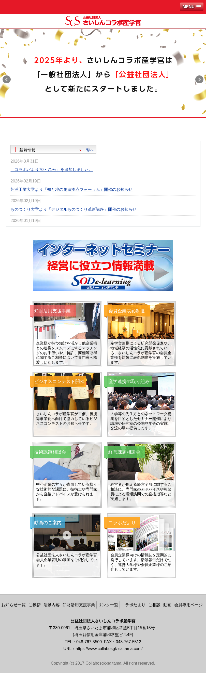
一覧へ (88, 150)
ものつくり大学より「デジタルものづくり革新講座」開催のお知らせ (73, 209)
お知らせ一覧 (13, 604)
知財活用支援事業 (79, 604)
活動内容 (51, 604)
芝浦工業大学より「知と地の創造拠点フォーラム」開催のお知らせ (71, 189)
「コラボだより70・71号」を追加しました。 (51, 169)
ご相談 (154, 604)
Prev (7, 79)
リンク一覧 (108, 604)
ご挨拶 (34, 604)
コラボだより (133, 604)
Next (199, 79)
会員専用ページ (188, 604)
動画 (167, 604)
